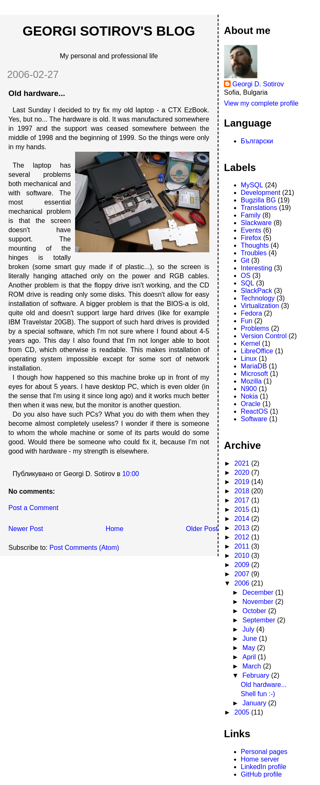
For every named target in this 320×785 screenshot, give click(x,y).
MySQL (252, 185)
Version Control (263, 335)
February (256, 675)
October (255, 610)
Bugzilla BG (258, 200)
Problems (255, 328)
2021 (242, 463)
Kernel (250, 343)
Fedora (251, 313)
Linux (249, 358)
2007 (242, 574)
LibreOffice (257, 351)
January (255, 703)
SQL (247, 283)
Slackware (256, 222)
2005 (242, 712)
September (259, 620)
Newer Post (25, 528)
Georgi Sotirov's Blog (109, 31)
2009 (242, 564)
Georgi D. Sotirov (258, 84)
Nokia (249, 396)
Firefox (251, 237)
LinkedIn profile (263, 766)
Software (254, 418)
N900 (249, 388)
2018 (242, 491)
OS (245, 275)
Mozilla (251, 381)
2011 (242, 546)
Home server (260, 759)
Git (245, 260)
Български (257, 141)
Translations (259, 207)
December (258, 592)
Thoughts (255, 245)
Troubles (254, 252)
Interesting (256, 268)
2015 (242, 509)
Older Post (202, 528)
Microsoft (254, 373)
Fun (246, 320)
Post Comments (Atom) (84, 547)
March (252, 666)
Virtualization (260, 305)
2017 (242, 500)
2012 (242, 537)
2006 (242, 583)
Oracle (250, 403)
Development (260, 192)
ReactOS (254, 411)
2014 (242, 518)
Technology (258, 298)
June (250, 638)
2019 (242, 481)
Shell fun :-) (258, 693)
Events (251, 230)
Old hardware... (36, 93)
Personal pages (264, 751)
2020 (242, 472)
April (250, 657)
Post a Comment (33, 507)
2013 (242, 527)
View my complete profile (261, 103)
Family (250, 215)
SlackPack (256, 290)
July (249, 629)
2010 (242, 555)
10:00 (130, 473)
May (249, 647)
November (258, 601)
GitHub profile (261, 774)
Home (115, 528)
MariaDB (254, 366)
